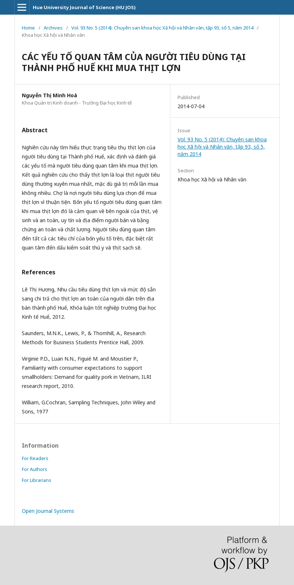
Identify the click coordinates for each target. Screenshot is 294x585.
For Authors (34, 469)
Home (28, 27)
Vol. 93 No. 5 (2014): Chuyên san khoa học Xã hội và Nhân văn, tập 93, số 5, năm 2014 (162, 27)
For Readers (35, 458)
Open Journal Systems (48, 510)
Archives (53, 27)
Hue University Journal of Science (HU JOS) (84, 7)
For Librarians (36, 480)
